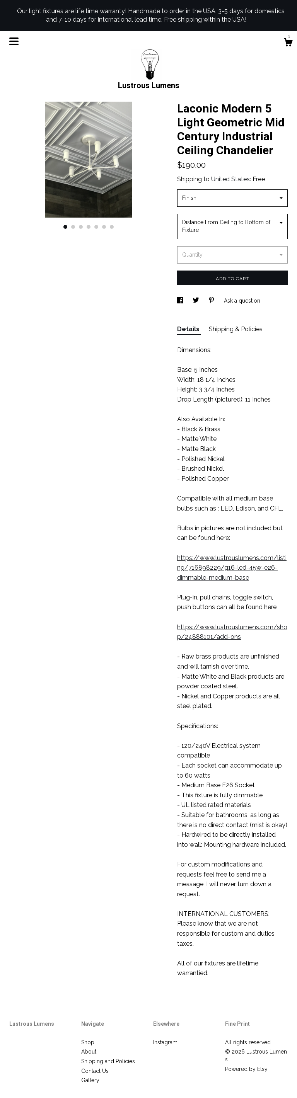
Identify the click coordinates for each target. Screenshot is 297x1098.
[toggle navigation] (14, 41)
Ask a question (242, 301)
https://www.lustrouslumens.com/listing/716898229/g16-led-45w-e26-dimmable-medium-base (232, 567)
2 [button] (73, 227)
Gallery (90, 1080)
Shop (87, 1042)
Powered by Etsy (246, 1069)
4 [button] (88, 227)
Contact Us (95, 1071)
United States (230, 179)
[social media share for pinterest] (212, 301)
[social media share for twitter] (197, 301)
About (88, 1052)
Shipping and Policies (108, 1061)
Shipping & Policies (236, 329)
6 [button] (104, 227)
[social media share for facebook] (181, 301)
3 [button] (81, 227)
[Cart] (288, 43)
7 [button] (112, 227)
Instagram (165, 1042)
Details (189, 329)
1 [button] (65, 227)
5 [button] (96, 227)
